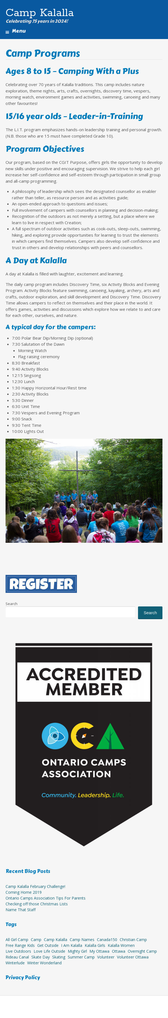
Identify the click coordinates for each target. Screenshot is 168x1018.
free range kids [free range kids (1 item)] (20, 945)
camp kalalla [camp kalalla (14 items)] (55, 939)
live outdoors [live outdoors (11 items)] (18, 951)
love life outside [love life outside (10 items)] (49, 951)
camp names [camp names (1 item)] (82, 939)
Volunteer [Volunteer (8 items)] (105, 957)
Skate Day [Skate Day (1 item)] (40, 957)
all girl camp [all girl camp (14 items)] (17, 939)
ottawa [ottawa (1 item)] (118, 951)
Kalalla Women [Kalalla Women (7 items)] (121, 945)
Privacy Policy (23, 977)
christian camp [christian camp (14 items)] (133, 939)
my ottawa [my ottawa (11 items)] (99, 951)
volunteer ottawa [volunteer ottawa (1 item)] (133, 957)
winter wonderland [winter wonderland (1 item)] (44, 962)
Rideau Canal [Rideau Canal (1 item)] (17, 957)
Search (11, 603)
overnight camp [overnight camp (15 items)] (142, 951)
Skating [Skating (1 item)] (58, 957)
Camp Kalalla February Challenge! (35, 886)
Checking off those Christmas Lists (37, 903)
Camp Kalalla (40, 13)
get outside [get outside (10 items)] (48, 945)
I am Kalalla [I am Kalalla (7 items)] (71, 945)
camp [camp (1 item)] (36, 939)
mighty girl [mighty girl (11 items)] (77, 951)
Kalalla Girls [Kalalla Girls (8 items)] (95, 945)
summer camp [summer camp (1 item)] (81, 957)
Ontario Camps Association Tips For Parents (46, 898)
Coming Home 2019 (24, 892)
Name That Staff (21, 909)
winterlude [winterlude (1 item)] (15, 962)
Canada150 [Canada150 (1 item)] (107, 939)
